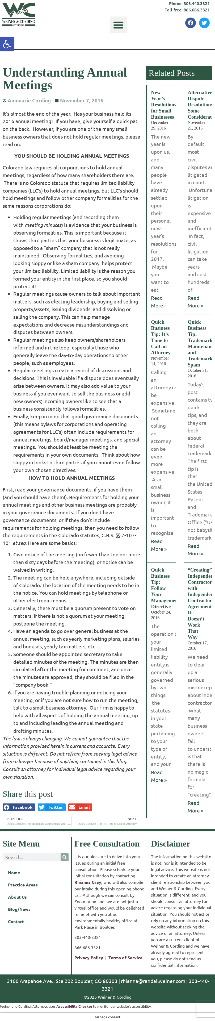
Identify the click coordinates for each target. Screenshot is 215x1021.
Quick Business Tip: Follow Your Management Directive (165, 588)
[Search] (65, 857)
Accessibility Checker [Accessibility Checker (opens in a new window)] (74, 1006)
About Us (17, 897)
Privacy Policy (88, 957)
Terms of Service (125, 957)
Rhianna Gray (87, 882)
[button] (118, 24)
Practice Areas (23, 884)
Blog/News (19, 909)
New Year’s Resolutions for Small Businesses (163, 105)
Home (14, 872)
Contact (16, 921)
